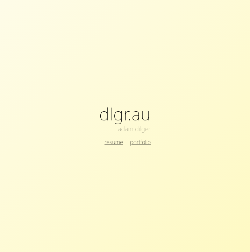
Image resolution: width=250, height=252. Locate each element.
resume (114, 142)
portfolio (140, 142)
